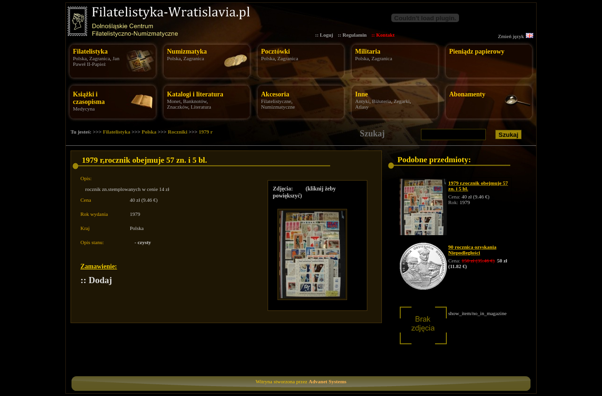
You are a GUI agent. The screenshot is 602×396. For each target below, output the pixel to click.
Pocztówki (275, 51)
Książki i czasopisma (89, 98)
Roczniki (178, 132)
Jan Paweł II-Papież (96, 61)
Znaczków (177, 107)
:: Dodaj (96, 280)
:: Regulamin (352, 35)
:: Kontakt (383, 35)
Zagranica (99, 58)
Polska (80, 58)
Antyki (362, 101)
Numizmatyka (187, 51)
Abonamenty (467, 94)
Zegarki (402, 101)
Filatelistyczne (276, 101)
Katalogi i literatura (195, 94)
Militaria (367, 51)
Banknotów (194, 101)
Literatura (201, 107)
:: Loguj (324, 35)
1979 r (206, 132)
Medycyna (84, 108)
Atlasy (362, 107)
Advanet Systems (327, 381)
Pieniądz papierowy (477, 51)
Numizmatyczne (278, 107)
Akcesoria (275, 94)
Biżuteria (381, 101)
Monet (174, 101)
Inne (361, 94)
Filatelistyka (90, 51)
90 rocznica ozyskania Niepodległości (472, 249)
